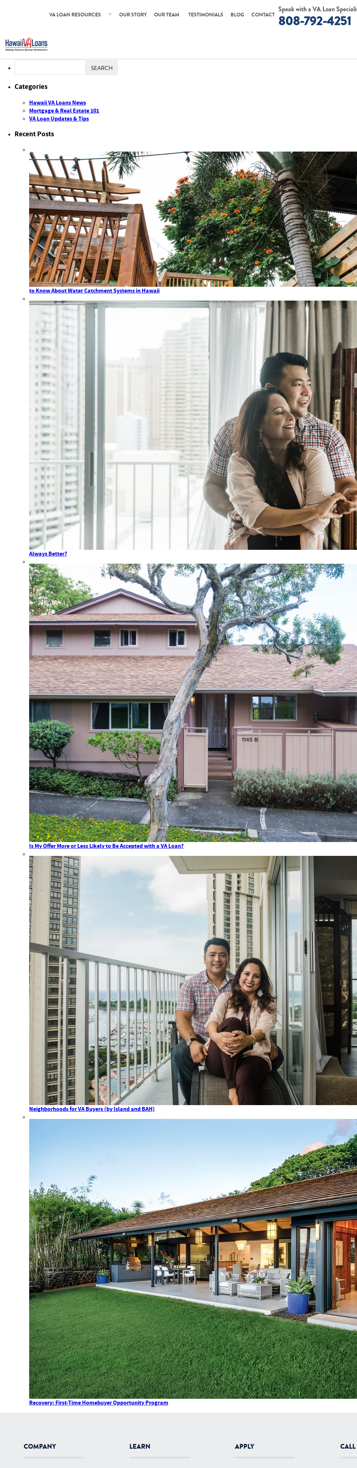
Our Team (166, 15)
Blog (237, 15)
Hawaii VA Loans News (57, 103)
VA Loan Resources (75, 15)
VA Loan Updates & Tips (59, 119)
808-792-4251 (314, 21)
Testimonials (205, 15)
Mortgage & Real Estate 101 (64, 111)
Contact (263, 15)
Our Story (133, 15)
